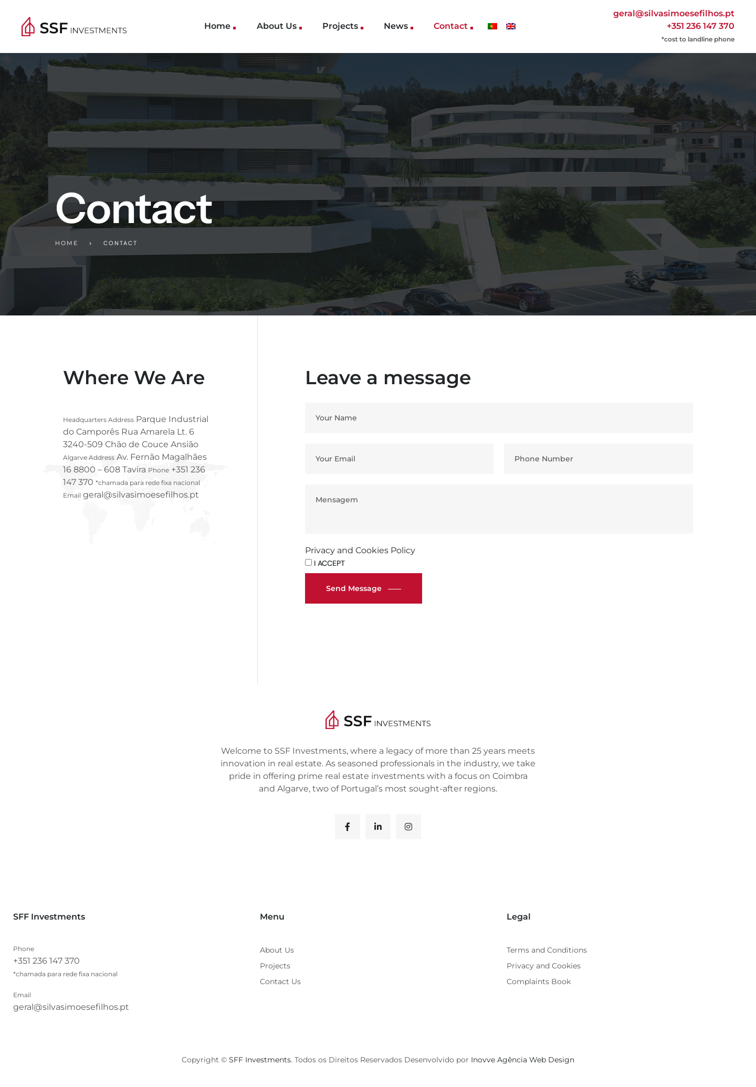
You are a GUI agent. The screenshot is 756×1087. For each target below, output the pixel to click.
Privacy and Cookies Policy (360, 550)
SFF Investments (260, 1059)
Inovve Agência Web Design (522, 1059)
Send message (354, 588)
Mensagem (499, 509)
